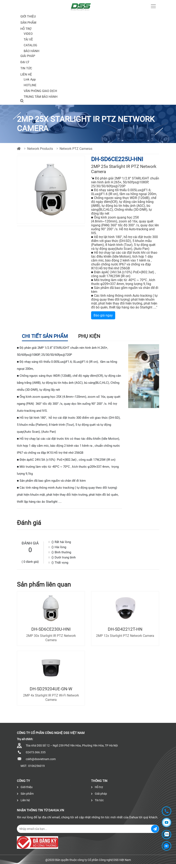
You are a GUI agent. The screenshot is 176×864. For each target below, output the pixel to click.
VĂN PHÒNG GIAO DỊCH (40, 91)
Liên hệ (26, 74)
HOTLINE (30, 85)
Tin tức (26, 68)
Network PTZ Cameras (76, 149)
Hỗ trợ (25, 29)
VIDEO (28, 34)
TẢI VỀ (28, 39)
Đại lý (24, 62)
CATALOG (30, 45)
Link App (30, 79)
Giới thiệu (28, 16)
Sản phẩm (25, 793)
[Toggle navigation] (153, 6)
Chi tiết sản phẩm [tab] (45, 336)
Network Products (40, 149)
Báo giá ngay (103, 315)
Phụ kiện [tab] (89, 336)
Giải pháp (27, 56)
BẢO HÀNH (31, 51)
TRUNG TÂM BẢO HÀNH (40, 97)
